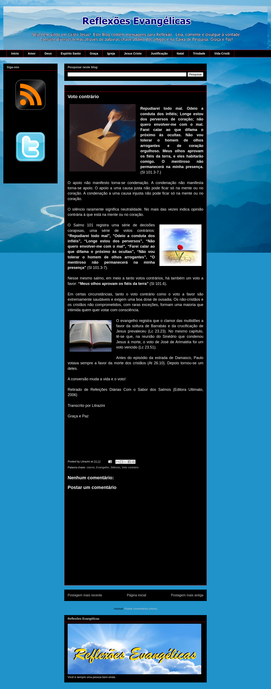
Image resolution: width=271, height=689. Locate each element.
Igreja (111, 53)
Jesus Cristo (133, 53)
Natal (180, 53)
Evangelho (102, 467)
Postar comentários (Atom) (141, 608)
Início (15, 53)
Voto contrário (130, 467)
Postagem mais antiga (187, 595)
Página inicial (136, 595)
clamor (91, 467)
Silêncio (115, 467)
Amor (32, 53)
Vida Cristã (222, 53)
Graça (94, 53)
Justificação (159, 53)
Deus (48, 53)
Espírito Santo (71, 53)
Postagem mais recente (85, 595)
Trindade (199, 53)
